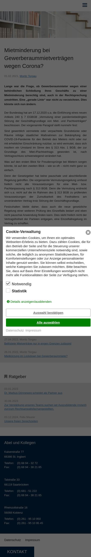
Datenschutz (15, 330)
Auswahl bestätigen (48, 312)
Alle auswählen (48, 322)
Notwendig (21, 284)
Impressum (33, 330)
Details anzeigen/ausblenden (31, 301)
